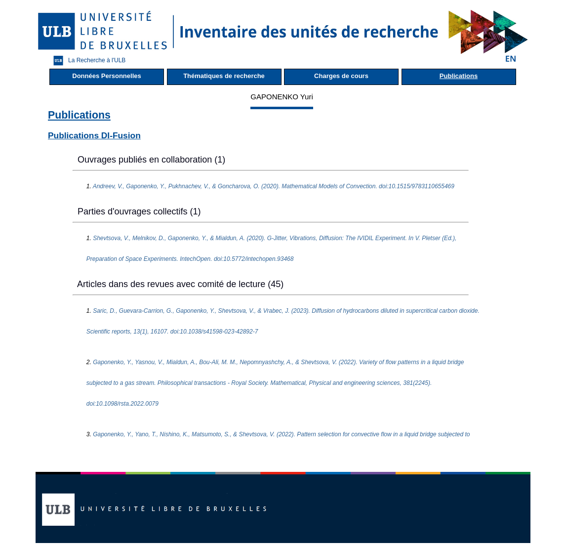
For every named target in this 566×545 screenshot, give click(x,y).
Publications (459, 76)
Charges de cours (341, 76)
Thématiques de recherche (224, 76)
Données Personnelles (106, 76)
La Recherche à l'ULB (86, 60)
